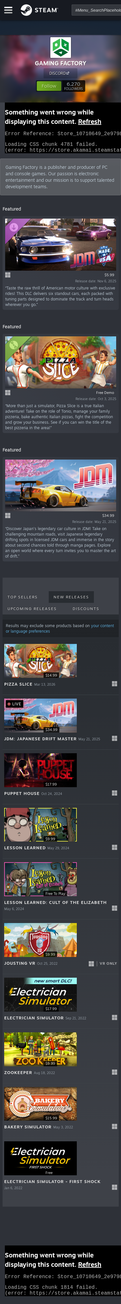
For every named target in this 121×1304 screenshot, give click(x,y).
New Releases (71, 601)
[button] (49, 86)
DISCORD (60, 73)
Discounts (86, 612)
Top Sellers (22, 601)
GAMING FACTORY (60, 63)
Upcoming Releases (32, 612)
